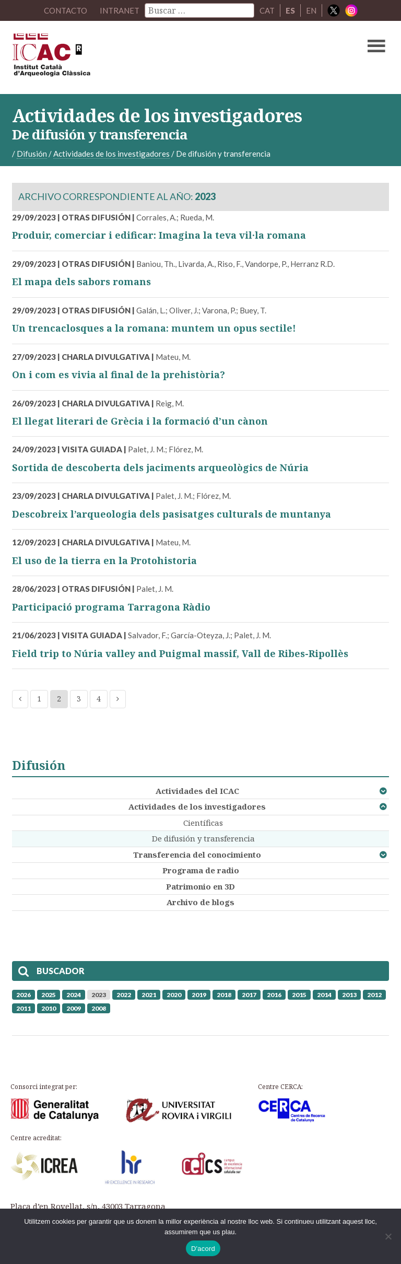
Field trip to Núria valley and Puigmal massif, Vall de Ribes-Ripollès (180, 653)
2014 (324, 995)
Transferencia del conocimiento (197, 854)
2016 (274, 995)
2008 (98, 1008)
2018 (224, 995)
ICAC (160, 57)
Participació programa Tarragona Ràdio (111, 607)
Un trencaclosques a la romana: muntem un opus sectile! (154, 328)
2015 (299, 995)
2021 (148, 995)
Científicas (203, 822)
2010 (48, 1008)
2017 (249, 995)
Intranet (119, 10)
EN (311, 10)
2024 (73, 995)
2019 (199, 995)
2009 (73, 1008)
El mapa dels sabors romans (81, 281)
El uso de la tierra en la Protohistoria (104, 560)
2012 (374, 995)
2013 (349, 995)
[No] (388, 1236)
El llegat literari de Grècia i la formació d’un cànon (140, 421)
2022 (123, 995)
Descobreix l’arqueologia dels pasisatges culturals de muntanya (171, 514)
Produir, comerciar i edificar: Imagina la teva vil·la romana (159, 235)
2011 (23, 1008)
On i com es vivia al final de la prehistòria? (118, 374)
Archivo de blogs (200, 902)
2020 (174, 995)
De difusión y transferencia (203, 838)
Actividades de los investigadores (197, 806)
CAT (267, 10)
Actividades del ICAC (197, 791)
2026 (23, 995)
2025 (48, 995)
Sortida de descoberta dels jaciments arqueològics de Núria (160, 467)
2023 (98, 995)
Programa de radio (200, 870)
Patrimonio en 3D (200, 886)
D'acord (203, 1249)
